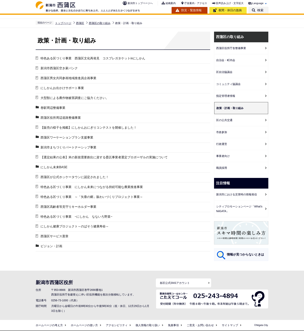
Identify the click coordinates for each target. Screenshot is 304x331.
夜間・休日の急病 (230, 10)
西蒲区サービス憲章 (54, 236)
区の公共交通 (224, 120)
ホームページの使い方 (84, 325)
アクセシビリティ (117, 325)
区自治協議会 (224, 72)
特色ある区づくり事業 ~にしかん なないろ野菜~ (76, 216)
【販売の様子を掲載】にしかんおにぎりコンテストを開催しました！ (89, 127)
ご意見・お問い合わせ (200, 325)
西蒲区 (80, 23)
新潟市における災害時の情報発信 (236, 194)
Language (257, 3)
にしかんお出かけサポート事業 (62, 88)
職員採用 (221, 167)
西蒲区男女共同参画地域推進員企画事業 (68, 78)
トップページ (63, 23)
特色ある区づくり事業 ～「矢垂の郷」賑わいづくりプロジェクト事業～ (92, 196)
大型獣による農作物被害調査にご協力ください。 (75, 98)
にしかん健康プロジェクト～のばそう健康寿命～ (75, 226)
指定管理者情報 (225, 95)
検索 (260, 10)
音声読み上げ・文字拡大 (230, 3)
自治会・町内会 (225, 60)
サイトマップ (230, 325)
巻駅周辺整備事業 (53, 107)
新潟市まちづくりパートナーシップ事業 (68, 147)
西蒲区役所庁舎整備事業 (231, 48)
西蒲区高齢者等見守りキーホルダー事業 (68, 206)
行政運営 (221, 144)
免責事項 (173, 325)
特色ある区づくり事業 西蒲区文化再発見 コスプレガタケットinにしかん (93, 58)
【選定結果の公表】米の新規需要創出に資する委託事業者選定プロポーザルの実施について (104, 157)
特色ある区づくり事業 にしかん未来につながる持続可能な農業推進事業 (92, 187)
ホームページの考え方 (49, 325)
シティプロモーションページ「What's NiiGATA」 (239, 209)
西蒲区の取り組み (100, 23)
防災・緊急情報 (191, 10)
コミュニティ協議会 (228, 84)
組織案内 (171, 3)
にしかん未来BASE (54, 167)
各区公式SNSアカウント (175, 282)
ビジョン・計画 (51, 246)
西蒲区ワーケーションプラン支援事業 (67, 137)
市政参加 (221, 132)
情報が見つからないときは (245, 254)
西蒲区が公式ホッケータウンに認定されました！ (75, 177)
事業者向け (223, 156)
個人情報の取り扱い (148, 325)
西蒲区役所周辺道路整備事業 (61, 117)
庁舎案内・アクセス (195, 3)
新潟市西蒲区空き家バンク (59, 68)
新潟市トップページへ (140, 3)
